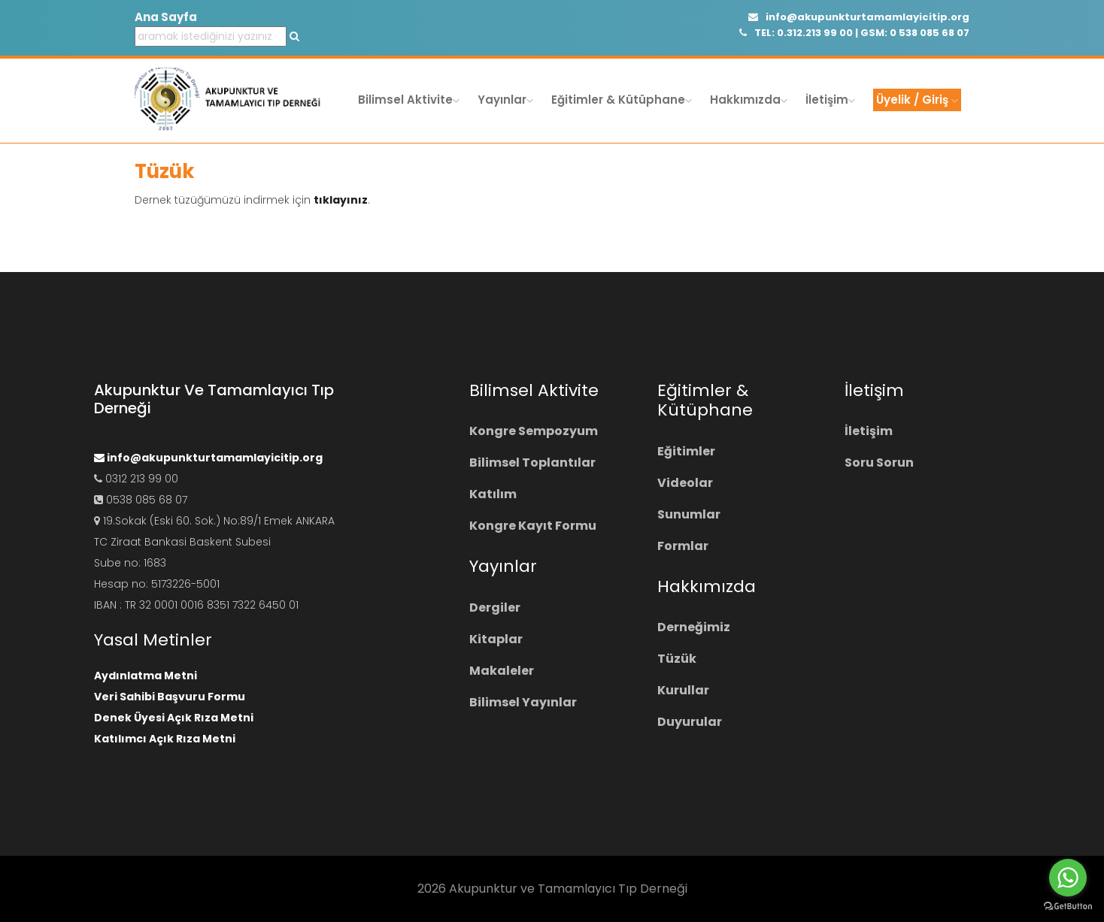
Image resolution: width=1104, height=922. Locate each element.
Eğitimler (686, 451)
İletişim (830, 99)
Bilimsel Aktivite (408, 99)
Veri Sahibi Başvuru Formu (169, 696)
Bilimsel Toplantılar (532, 462)
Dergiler (494, 607)
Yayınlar (505, 99)
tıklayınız (341, 199)
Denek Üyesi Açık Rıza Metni (173, 717)
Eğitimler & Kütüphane (621, 99)
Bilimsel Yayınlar (523, 702)
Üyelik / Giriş (917, 99)
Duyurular (689, 721)
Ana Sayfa (166, 17)
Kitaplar (496, 639)
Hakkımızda (748, 99)
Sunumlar (688, 514)
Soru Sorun (879, 462)
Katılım (493, 494)
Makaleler (501, 670)
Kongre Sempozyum (533, 431)
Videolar (685, 482)
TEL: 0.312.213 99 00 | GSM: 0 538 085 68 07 (854, 33)
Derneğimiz (693, 627)
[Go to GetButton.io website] (1068, 906)
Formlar (682, 546)
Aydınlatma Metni (145, 675)
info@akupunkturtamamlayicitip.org (858, 17)
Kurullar (683, 690)
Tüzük (676, 658)
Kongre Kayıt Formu (532, 525)
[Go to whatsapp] (1068, 877)
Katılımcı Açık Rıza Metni (164, 738)
